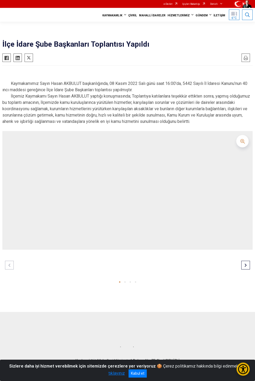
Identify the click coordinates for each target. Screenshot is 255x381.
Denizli (214, 4)
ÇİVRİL (132, 15)
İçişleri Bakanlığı (191, 4)
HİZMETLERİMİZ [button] (179, 15)
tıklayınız (116, 373)
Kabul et (137, 373)
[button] (119, 282)
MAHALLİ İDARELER (152, 15)
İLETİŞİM (219, 15)
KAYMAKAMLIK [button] (112, 15)
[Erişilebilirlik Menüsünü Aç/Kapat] (243, 369)
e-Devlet (168, 4)
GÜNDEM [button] (202, 15)
